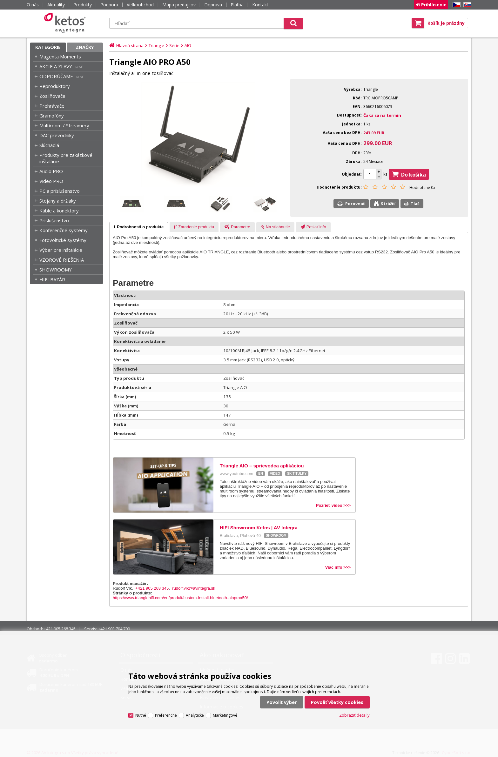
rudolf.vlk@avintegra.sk (193, 588)
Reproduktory (54, 86)
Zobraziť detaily (354, 715)
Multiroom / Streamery (64, 125)
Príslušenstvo (54, 220)
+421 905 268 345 (152, 588)
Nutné (140, 715)
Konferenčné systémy (63, 230)
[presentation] (139, 227)
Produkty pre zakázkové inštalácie (65, 158)
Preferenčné (166, 715)
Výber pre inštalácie (60, 250)
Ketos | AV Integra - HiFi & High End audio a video (66, 23)
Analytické (195, 715)
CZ (455, 5)
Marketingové (225, 715)
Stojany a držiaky (57, 201)
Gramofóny (51, 115)
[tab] (138, 227)
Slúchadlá (49, 145)
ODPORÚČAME (56, 76)
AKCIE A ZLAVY (55, 66)
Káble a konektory (59, 210)
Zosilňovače (52, 96)
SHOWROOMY (55, 269)
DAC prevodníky (56, 135)
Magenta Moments (60, 56)
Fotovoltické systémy (62, 240)
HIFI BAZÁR (52, 279)
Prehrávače (51, 106)
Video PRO (51, 181)
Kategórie (48, 47)
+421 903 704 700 (114, 629)
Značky (85, 47)
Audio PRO (51, 171)
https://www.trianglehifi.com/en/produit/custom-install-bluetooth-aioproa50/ (180, 597)
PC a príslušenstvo (59, 191)
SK (466, 5)
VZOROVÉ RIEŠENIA (61, 260)
